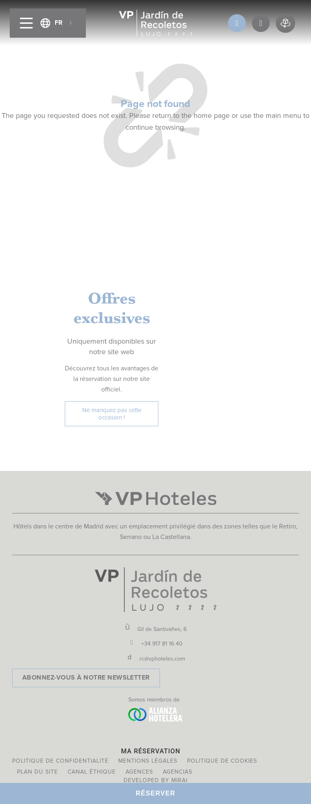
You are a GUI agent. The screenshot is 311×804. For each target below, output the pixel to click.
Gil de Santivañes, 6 (162, 629)
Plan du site (37, 771)
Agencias (177, 771)
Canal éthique (92, 771)
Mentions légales (147, 760)
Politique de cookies (222, 760)
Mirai (179, 780)
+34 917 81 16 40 (162, 643)
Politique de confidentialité (60, 760)
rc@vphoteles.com (162, 658)
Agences (139, 771)
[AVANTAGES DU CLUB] (237, 23)
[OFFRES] (261, 23)
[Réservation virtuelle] (285, 23)
